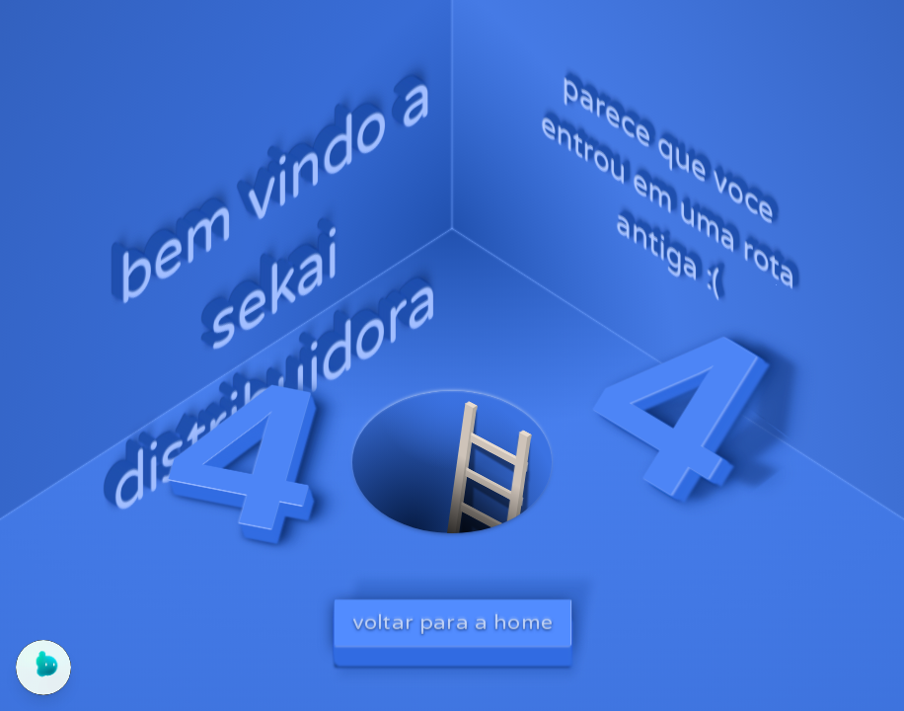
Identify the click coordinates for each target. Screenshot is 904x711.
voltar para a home (452, 621)
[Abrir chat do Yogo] (43, 667)
